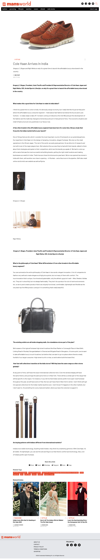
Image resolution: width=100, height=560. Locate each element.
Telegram (55, 465)
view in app (93, 9)
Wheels (42, 9)
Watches (28, 9)
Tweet (38, 465)
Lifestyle (21, 9)
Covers (36, 9)
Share (31, 465)
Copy (69, 465)
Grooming (13, 9)
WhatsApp (46, 465)
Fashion (4, 9)
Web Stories (51, 9)
